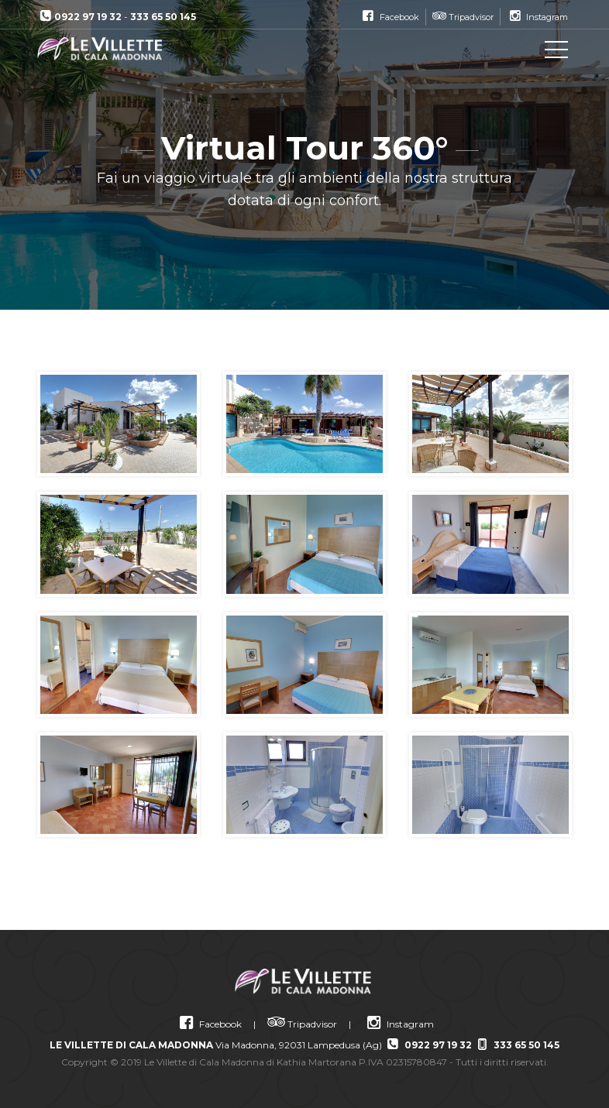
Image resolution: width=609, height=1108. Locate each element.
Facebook (208, 1024)
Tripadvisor (302, 1024)
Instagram (398, 1024)
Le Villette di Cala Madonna (107, 48)
